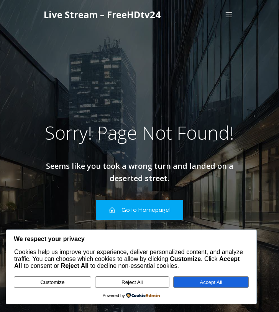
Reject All (132, 282)
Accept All (211, 282)
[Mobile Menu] (228, 14)
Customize (52, 282)
